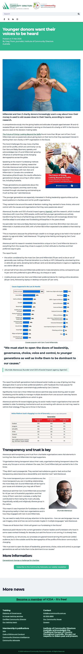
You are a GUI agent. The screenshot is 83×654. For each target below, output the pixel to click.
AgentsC (48, 212)
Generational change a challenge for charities (21, 560)
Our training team (10, 622)
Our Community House (52, 619)
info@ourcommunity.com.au (54, 613)
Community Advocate (11, 640)
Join (4, 631)
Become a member (29, 599)
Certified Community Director (14, 619)
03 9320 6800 (48, 616)
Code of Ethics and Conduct (14, 634)
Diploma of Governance (12, 613)
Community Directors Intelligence (16, 637)
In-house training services (13, 616)
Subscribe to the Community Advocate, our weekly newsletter (41, 567)
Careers (46, 622)
